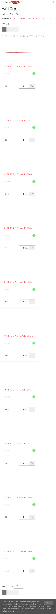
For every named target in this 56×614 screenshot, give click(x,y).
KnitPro (14, 36)
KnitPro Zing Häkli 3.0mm (18, 281)
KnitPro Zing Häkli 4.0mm (18, 497)
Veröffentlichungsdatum (40, 18)
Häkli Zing (40, 36)
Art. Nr (16, 18)
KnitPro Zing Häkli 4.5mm (18, 551)
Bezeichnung (25, 18)
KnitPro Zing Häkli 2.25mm (19, 120)
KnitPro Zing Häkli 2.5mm (18, 174)
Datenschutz (19, 611)
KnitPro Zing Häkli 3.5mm (18, 389)
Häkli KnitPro (26, 36)
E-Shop (5, 36)
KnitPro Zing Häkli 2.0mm (18, 66)
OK (48, 603)
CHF (3, 21)
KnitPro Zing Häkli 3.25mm (19, 335)
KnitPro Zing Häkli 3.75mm (19, 443)
